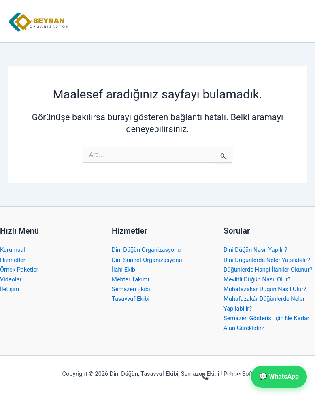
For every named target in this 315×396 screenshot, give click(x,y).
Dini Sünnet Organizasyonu (147, 260)
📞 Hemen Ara (222, 376)
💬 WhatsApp (279, 376)
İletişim (9, 289)
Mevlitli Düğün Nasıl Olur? (257, 279)
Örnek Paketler (19, 269)
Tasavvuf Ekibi (130, 298)
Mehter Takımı (130, 279)
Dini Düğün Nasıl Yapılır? (255, 249)
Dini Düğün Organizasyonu (146, 249)
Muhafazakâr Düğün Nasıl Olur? (264, 289)
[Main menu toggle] (298, 21)
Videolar (11, 279)
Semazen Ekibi (131, 289)
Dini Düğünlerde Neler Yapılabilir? (266, 260)
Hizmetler (13, 260)
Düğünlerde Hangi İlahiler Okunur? (267, 269)
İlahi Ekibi (124, 269)
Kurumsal (12, 249)
